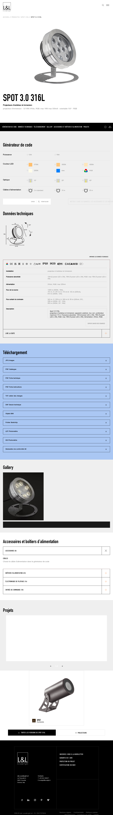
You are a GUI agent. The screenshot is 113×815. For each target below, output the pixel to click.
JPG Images (9, 360)
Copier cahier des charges (96, 323)
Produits (15, 17)
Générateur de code (9, 127)
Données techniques (25, 127)
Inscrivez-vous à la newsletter (71, 754)
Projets (86, 127)
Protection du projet (67, 761)
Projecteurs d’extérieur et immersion (17, 105)
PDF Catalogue (10, 369)
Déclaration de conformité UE (15, 449)
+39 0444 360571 (44, 778)
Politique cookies (92, 812)
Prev (51, 666)
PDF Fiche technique (12, 378)
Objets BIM (9, 413)
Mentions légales (65, 812)
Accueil (6, 17)
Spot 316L (25, 17)
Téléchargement (40, 127)
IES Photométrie (11, 440)
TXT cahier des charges (13, 396)
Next (62, 666)
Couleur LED (8, 164)
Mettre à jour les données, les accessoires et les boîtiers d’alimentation (90, 201)
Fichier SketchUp (11, 422)
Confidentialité (78, 812)
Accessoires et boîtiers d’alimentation (68, 127)
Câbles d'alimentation (12, 190)
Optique (6, 180)
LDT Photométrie (11, 431)
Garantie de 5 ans (66, 758)
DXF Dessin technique (13, 405)
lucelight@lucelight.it (44, 780)
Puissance (7, 155)
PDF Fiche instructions (13, 387)
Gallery (50, 127)
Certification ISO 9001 (68, 765)
